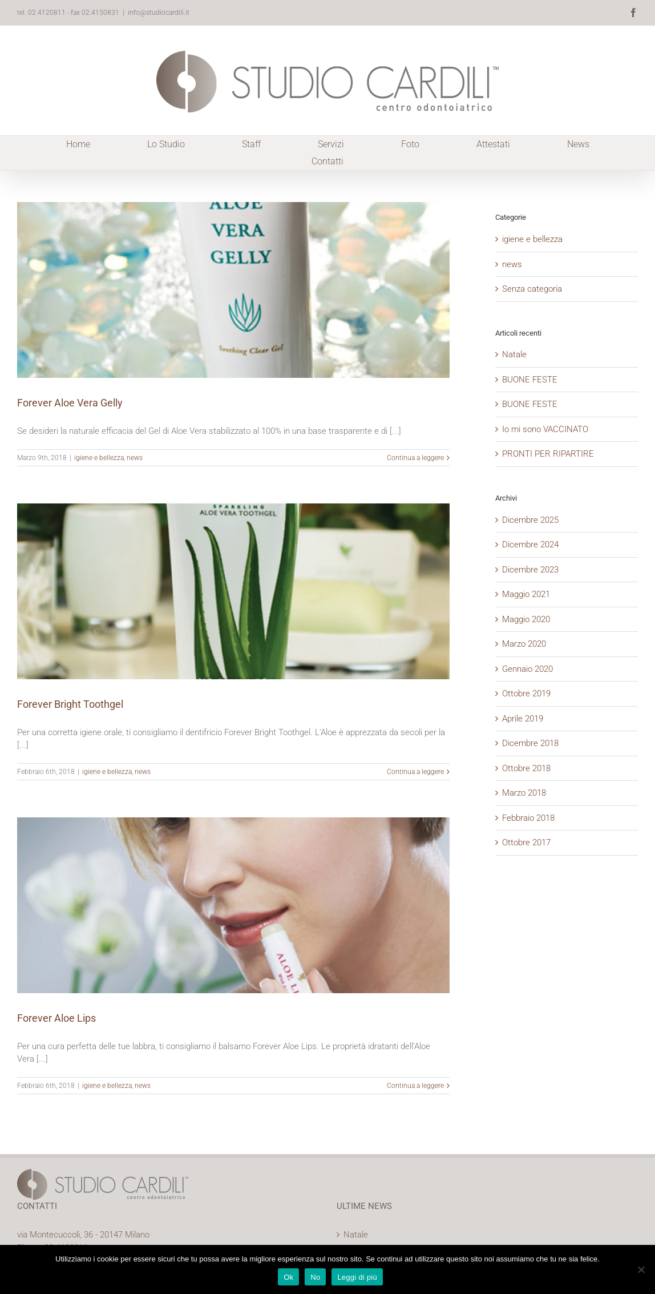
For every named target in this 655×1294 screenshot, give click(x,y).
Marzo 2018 (524, 793)
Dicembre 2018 (530, 743)
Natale (514, 354)
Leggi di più (357, 1277)
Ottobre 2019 (526, 693)
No (315, 1277)
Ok (288, 1277)
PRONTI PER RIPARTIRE (548, 454)
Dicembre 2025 (530, 520)
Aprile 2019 (522, 718)
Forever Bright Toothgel (70, 704)
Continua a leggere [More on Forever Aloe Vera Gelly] (415, 458)
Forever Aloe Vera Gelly (70, 403)
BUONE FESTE (529, 379)
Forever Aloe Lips (56, 1018)
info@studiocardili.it (158, 13)
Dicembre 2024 (530, 544)
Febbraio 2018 (528, 818)
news (135, 458)
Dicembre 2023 (530, 570)
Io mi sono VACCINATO (545, 429)
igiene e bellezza (99, 458)
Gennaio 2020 (527, 669)
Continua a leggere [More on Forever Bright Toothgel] (415, 772)
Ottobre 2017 (526, 842)
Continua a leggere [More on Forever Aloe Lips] (415, 1086)
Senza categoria (532, 289)
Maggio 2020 (526, 619)
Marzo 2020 (524, 644)
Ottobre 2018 (526, 768)
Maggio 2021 (526, 594)
